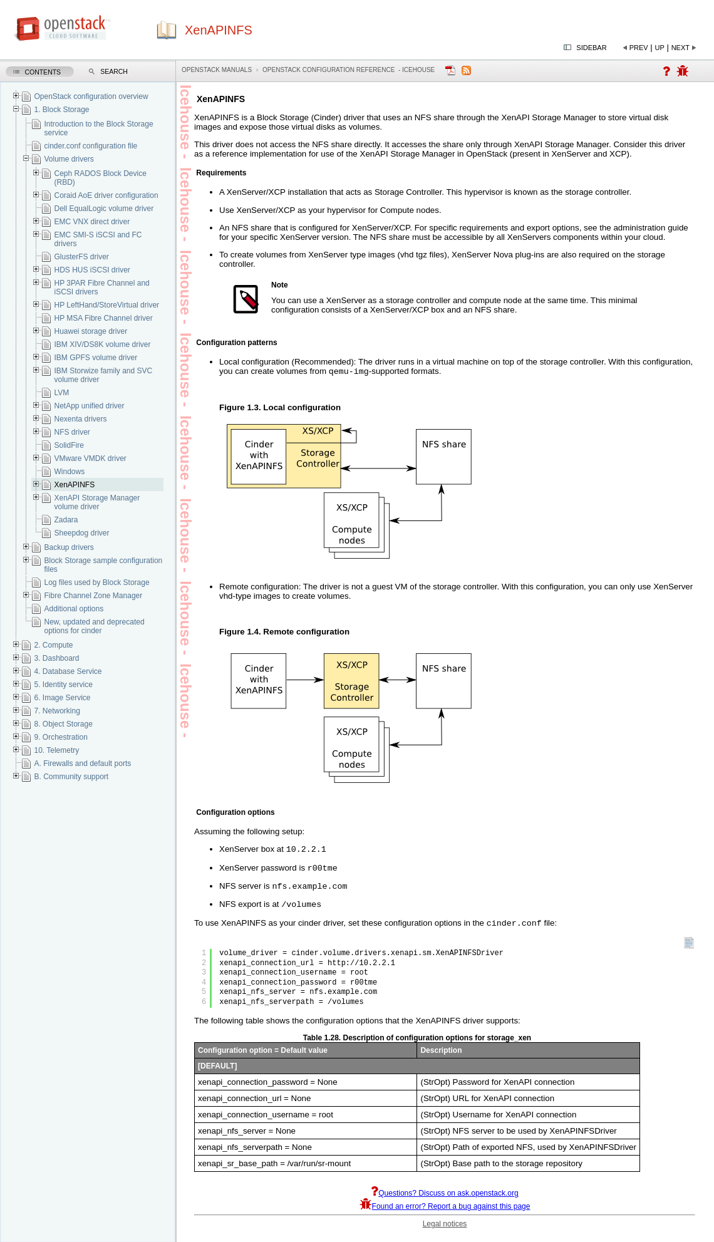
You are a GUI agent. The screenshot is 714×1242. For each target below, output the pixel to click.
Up (660, 47)
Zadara (66, 519)
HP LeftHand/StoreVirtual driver (106, 305)
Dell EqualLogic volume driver (103, 208)
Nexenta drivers (80, 419)
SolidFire (68, 445)
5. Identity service (63, 684)
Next (680, 47)
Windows (69, 471)
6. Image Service (62, 697)
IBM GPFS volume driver (95, 357)
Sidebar (591, 47)
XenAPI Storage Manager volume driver (97, 502)
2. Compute (53, 645)
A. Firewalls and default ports (82, 763)
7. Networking (57, 710)
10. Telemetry (56, 750)
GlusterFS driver (81, 256)
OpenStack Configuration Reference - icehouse (348, 69)
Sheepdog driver (81, 533)
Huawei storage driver (90, 331)
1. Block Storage (61, 109)
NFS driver (72, 432)
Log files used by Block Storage (96, 582)
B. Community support (71, 776)
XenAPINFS (74, 484)
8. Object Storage (63, 724)
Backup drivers (68, 547)
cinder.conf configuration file (90, 146)
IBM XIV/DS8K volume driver (102, 344)
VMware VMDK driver (90, 458)
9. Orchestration (60, 737)
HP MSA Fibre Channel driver (103, 318)
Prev (638, 47)
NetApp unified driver (89, 405)
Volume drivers (68, 159)
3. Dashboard (56, 658)
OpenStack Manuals (217, 69)
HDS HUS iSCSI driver (92, 270)
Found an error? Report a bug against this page (445, 1213)
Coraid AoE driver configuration (106, 195)
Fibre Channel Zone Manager (93, 595)
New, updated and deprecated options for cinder (94, 626)
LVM (61, 392)
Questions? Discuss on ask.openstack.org (444, 1200)
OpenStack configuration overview (91, 96)
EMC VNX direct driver (92, 221)
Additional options (73, 608)
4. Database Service (67, 671)
